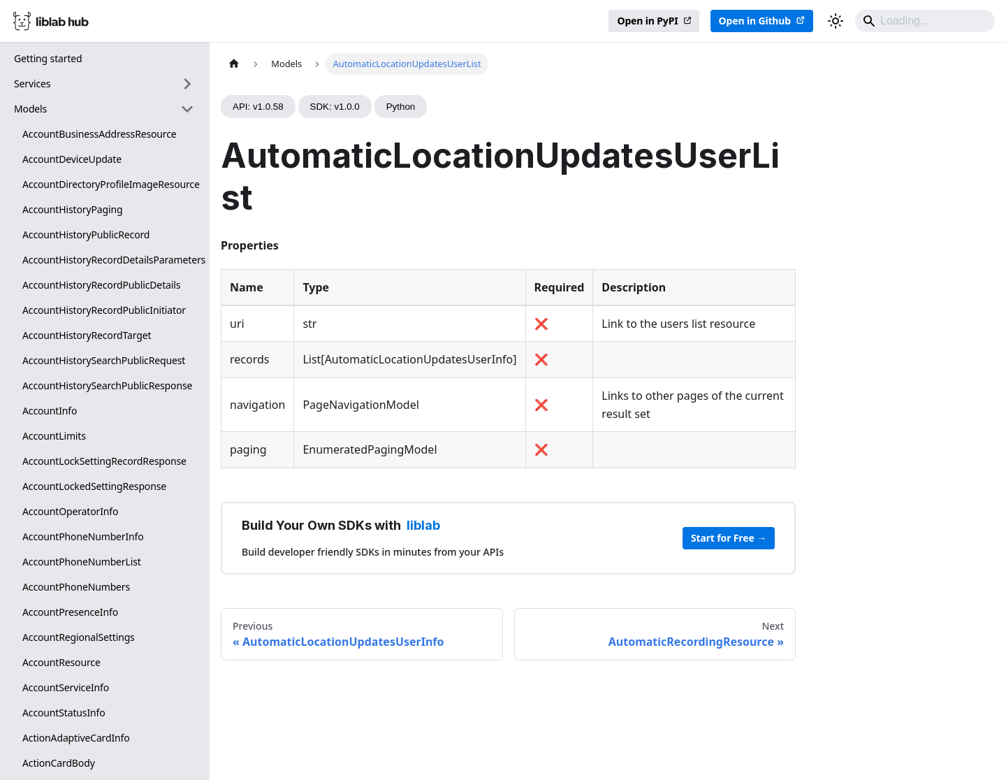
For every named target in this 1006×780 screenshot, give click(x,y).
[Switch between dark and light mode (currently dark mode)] (835, 21)
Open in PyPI (647, 20)
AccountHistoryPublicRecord (86, 234)
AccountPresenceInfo (70, 612)
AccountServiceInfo (65, 687)
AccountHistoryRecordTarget (86, 335)
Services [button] (32, 83)
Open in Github (755, 20)
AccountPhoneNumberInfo (83, 536)
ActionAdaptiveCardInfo (76, 737)
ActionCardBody (58, 763)
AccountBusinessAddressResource (99, 133)
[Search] (925, 21)
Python (401, 106)
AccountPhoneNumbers (76, 586)
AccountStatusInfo (63, 712)
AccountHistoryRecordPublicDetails (101, 284)
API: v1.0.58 (258, 106)
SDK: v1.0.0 (335, 106)
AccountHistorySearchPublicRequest (103, 360)
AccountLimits (54, 435)
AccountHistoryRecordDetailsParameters (112, 259)
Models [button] (30, 108)
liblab (423, 525)
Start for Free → (728, 537)
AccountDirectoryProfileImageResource (111, 184)
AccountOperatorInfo (70, 511)
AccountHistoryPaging (72, 209)
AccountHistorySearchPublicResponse (107, 385)
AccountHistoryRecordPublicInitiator (104, 310)
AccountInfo (49, 410)
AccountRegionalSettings (78, 637)
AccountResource (61, 662)
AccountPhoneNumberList (81, 561)
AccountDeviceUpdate (72, 159)
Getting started (48, 58)
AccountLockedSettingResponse (94, 486)
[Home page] (234, 64)
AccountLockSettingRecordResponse (104, 461)
